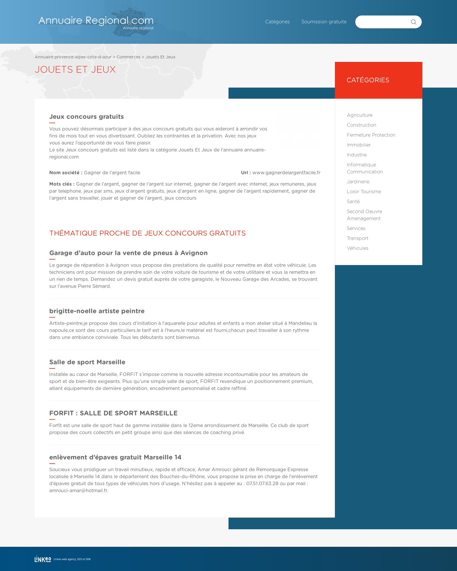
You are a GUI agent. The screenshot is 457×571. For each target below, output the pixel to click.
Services (356, 228)
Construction (361, 125)
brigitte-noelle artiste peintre (97, 311)
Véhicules (357, 248)
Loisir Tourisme (364, 191)
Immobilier (359, 145)
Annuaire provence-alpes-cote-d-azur (73, 57)
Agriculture (359, 115)
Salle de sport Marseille (87, 362)
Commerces (128, 57)
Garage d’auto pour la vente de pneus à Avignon (128, 253)
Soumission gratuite (324, 22)
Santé (353, 201)
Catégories (277, 22)
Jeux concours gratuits (92, 150)
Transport (357, 238)
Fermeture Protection (371, 135)
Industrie (357, 155)
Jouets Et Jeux (160, 57)
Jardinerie (358, 182)
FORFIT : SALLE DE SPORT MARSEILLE (113, 413)
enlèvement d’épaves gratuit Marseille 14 (115, 457)
